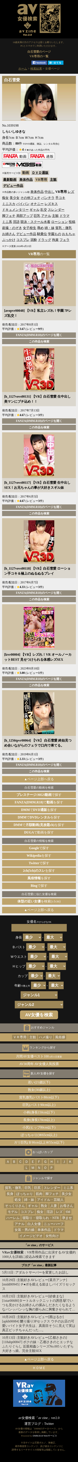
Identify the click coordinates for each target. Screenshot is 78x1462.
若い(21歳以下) (39, 1082)
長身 (10, 1194)
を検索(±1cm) (39, 901)
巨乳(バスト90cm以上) (38, 1105)
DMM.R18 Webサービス (45, 1435)
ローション (59, 222)
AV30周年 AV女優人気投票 (39, 1064)
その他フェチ (30, 198)
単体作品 (26, 179)
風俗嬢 (60, 1037)
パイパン (23, 204)
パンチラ (47, 198)
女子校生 (29, 228)
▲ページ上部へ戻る (39, 779)
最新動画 (9, 179)
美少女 (15, 198)
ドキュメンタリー (15, 209)
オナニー (37, 204)
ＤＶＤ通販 (40, 172)
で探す (39, 795)
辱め (40, 228)
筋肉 (39, 1194)
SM (68, 1212)
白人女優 (34, 1224)
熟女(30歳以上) (39, 1090)
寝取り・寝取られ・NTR (40, 1218)
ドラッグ (44, 240)
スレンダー (56, 209)
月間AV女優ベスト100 (39, 1056)
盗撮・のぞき (12, 228)
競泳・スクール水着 (35, 222)
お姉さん (8, 234)
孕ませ (67, 1218)
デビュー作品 (13, 185)
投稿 (72, 222)
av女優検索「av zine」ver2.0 (39, 1418)
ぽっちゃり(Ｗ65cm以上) (39, 1135)
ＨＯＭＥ (39, 1368)
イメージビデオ (31, 1236)
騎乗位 (42, 234)
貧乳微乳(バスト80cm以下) (39, 1097)
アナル (46, 216)
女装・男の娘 (25, 1230)
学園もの (54, 234)
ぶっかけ (8, 240)
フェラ (64, 240)
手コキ (60, 198)
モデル (13, 1212)
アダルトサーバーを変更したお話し (42, 1272)
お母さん (66, 1206)
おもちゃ (68, 234)
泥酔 (33, 240)
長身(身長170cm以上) (38, 1120)
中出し (49, 191)
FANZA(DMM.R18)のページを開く (39, 335)
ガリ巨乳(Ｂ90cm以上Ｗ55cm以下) (39, 1142)
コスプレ (23, 240)
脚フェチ (8, 216)
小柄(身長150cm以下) (38, 1112)
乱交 (43, 209)
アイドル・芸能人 (50, 1199)
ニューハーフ (54, 1224)
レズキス (51, 204)
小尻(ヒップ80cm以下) (38, 1127)
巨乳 (37, 216)
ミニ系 (7, 222)
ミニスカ (8, 204)
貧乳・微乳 (63, 228)
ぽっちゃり (24, 1194)
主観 (53, 179)
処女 (18, 1199)
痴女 (5, 198)
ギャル (35, 209)
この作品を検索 (39, 341)
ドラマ (64, 216)
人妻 (53, 1206)
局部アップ (24, 216)
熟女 (44, 1206)
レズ (71, 191)
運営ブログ (32, 1423)
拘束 (55, 240)
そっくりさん (15, 1206)
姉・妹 (49, 228)
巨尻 (37, 1188)
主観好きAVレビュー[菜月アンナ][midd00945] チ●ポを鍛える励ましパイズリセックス (39, 1284)
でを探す (39, 802)
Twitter (49, 1423)
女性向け (52, 1236)
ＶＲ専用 (19, 1037)
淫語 (16, 222)
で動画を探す (39, 832)
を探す (39, 855)
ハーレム (13, 1218)
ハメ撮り (45, 1037)
